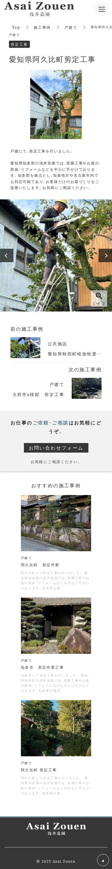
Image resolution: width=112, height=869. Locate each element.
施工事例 (42, 27)
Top (16, 27)
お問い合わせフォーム (56, 447)
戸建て (71, 27)
